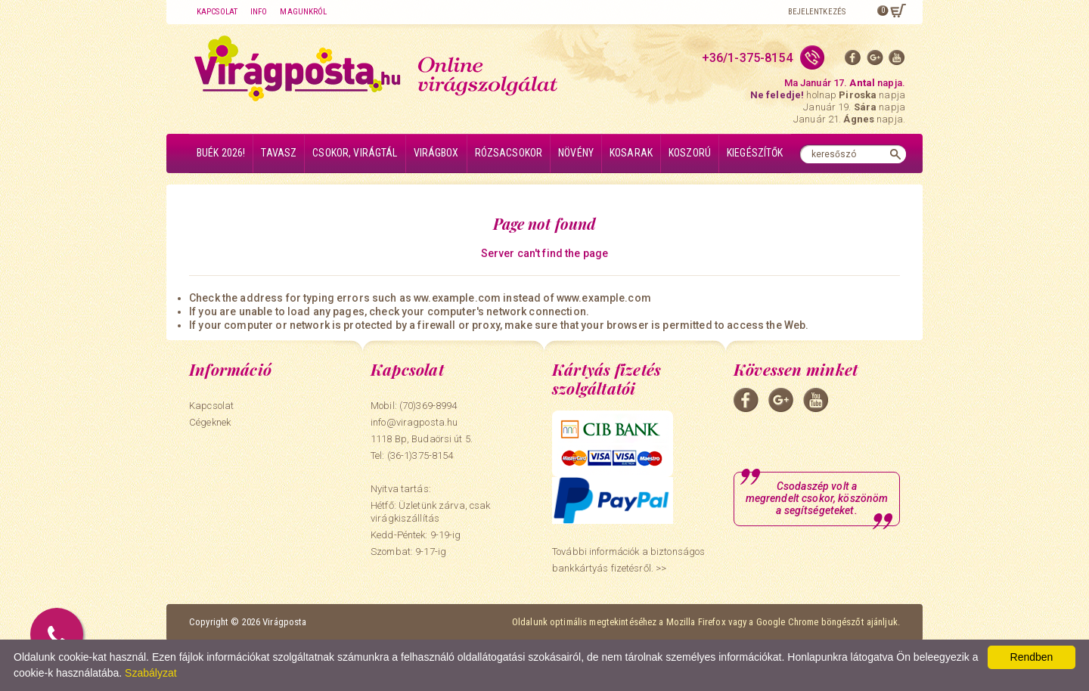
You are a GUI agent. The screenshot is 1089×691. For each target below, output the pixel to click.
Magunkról (303, 12)
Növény (576, 153)
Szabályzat (150, 673)
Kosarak (631, 153)
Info (258, 12)
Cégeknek (210, 422)
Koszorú (690, 153)
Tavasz (278, 153)
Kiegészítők (755, 153)
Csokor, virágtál (354, 153)
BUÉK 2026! (221, 153)
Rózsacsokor (509, 153)
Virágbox (436, 153)
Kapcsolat (217, 12)
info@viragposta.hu (414, 422)
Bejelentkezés (816, 12)
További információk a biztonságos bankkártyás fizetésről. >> (628, 560)
